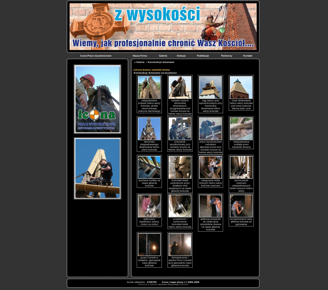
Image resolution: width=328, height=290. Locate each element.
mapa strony (176, 282)
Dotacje (181, 55)
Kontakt (248, 55)
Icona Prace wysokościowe (96, 55)
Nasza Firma (140, 55)
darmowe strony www (168, 284)
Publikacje (203, 55)
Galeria (163, 55)
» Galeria (138, 62)
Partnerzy (227, 55)
